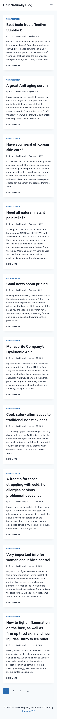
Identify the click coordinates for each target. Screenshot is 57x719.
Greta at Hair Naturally (17, 36)
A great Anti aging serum (27, 85)
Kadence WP (28, 711)
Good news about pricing (27, 284)
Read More (13, 65)
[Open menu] (51, 5)
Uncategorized (13, 19)
